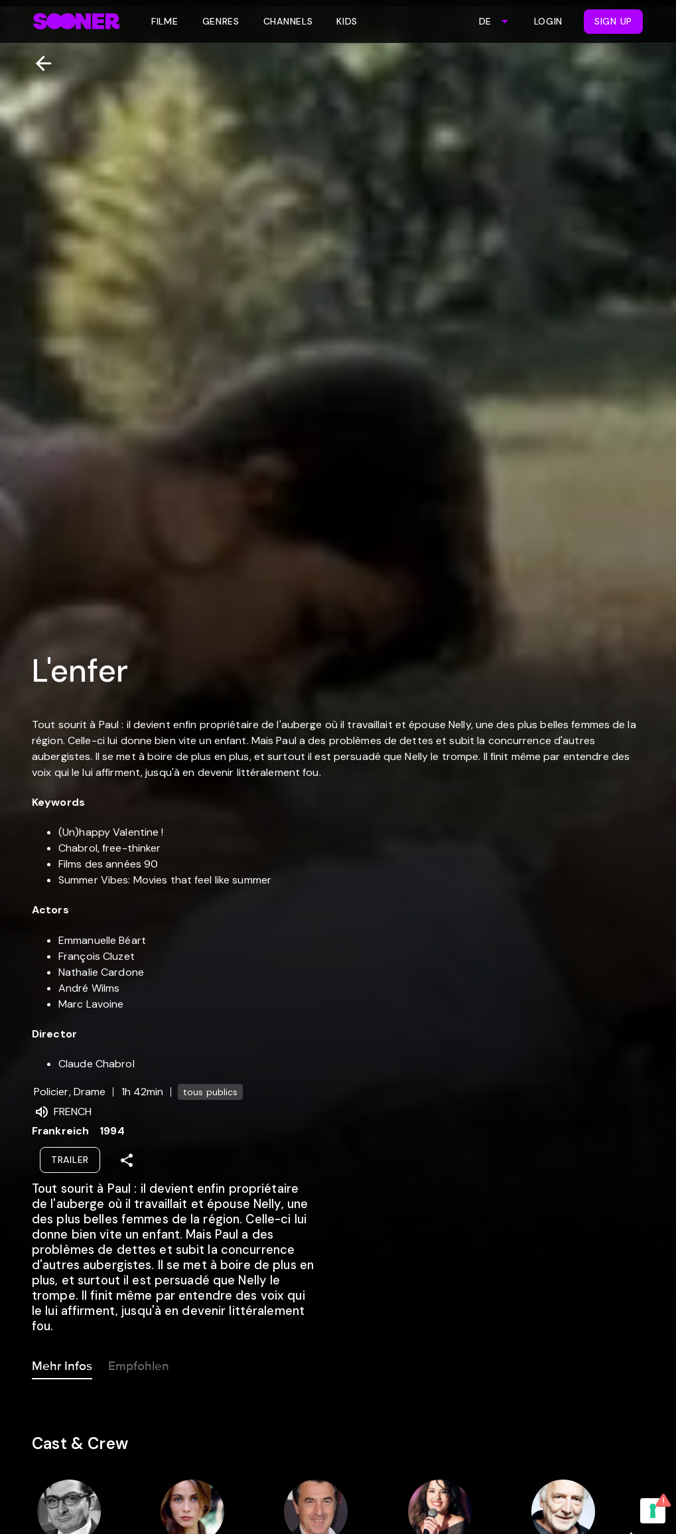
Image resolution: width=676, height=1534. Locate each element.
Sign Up (613, 21)
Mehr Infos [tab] (62, 1363)
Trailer (70, 1160)
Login (548, 21)
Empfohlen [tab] (138, 1363)
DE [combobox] (485, 21)
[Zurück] (38, 63)
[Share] (126, 1160)
